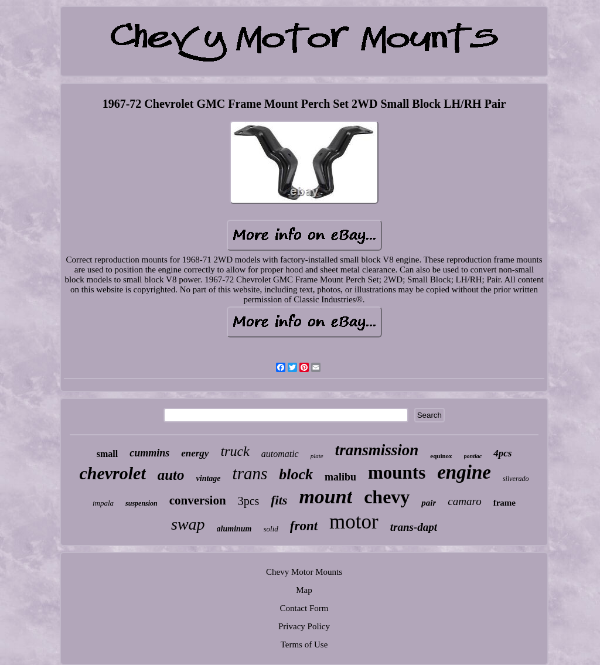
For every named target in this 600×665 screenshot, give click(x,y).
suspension (141, 503)
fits (279, 500)
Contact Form (304, 608)
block (296, 474)
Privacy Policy (304, 626)
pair (428, 502)
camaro (464, 501)
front (304, 526)
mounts (396, 472)
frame (504, 502)
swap (188, 524)
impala (103, 503)
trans (250, 473)
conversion (197, 500)
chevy (387, 496)
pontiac (473, 456)
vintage (208, 478)
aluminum (234, 528)
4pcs (502, 453)
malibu (340, 477)
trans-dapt (413, 527)
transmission (377, 450)
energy (195, 453)
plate (317, 455)
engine (464, 472)
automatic (280, 454)
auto (171, 475)
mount (325, 496)
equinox (441, 455)
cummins (149, 453)
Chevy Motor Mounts (304, 572)
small (107, 454)
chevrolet (112, 473)
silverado (516, 479)
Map (304, 590)
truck (234, 451)
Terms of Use (304, 644)
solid (271, 528)
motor (354, 521)
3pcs (249, 501)
